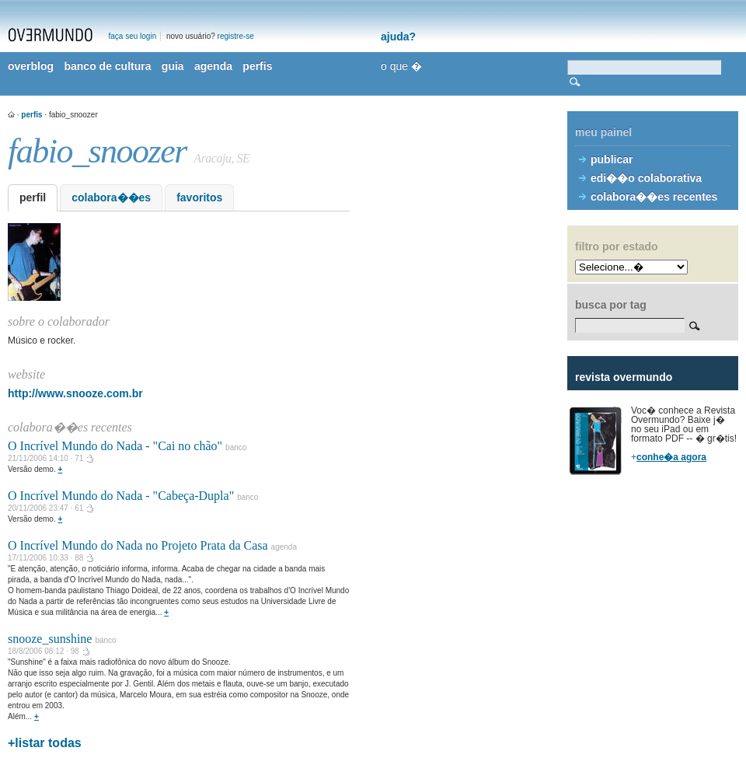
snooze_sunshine (50, 638)
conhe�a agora (671, 457)
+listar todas (45, 742)
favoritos (199, 197)
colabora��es (111, 197)
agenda (213, 66)
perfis (257, 66)
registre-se (236, 36)
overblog (31, 66)
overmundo (50, 35)
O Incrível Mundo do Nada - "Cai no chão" (115, 445)
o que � (401, 66)
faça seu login (133, 36)
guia (173, 66)
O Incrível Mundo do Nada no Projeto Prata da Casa (138, 545)
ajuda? (398, 36)
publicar (612, 159)
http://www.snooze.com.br (75, 393)
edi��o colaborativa (646, 178)
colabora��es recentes (654, 196)
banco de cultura (107, 66)
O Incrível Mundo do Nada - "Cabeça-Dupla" (121, 495)
